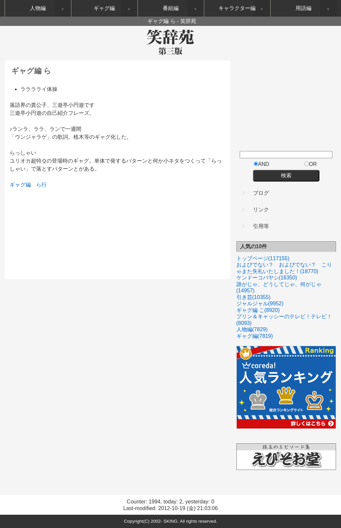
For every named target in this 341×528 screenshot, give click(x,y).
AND (261, 164)
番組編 (171, 8)
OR (310, 164)
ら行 (41, 185)
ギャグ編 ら (31, 71)
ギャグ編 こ (258, 310)
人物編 (252, 329)
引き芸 (253, 297)
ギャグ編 (20, 185)
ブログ (261, 193)
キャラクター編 (237, 8)
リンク (261, 209)
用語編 (303, 8)
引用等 (261, 226)
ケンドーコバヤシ (266, 277)
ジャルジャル (260, 303)
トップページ (263, 258)
